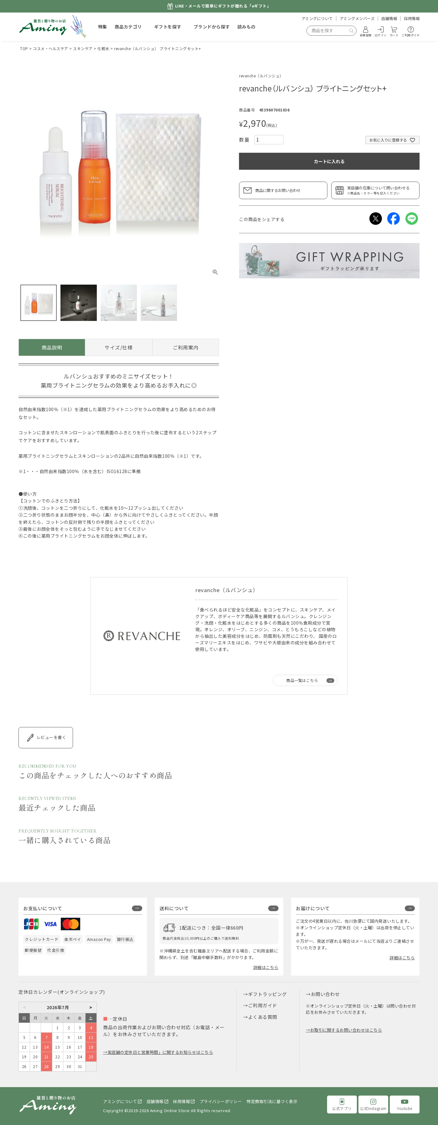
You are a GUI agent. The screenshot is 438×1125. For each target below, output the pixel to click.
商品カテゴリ (128, 26)
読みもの (246, 26)
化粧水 (103, 48)
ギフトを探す (167, 26)
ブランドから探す (212, 26)
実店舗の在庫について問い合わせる (381, 190)
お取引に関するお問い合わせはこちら (346, 1030)
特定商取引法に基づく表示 (272, 1101)
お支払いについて (42, 908)
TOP (24, 48)
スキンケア (83, 48)
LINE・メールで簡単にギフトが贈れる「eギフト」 (223, 6)
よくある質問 (262, 1017)
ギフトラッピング (267, 994)
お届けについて (313, 908)
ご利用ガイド (262, 1005)
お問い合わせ (325, 994)
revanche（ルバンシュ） (261, 75)
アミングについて (317, 18)
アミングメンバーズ (357, 18)
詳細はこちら (266, 967)
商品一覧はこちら (302, 680)
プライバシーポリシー (221, 1101)
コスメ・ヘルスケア (50, 48)
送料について (174, 908)
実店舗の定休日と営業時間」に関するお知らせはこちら (160, 1052)
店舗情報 (389, 18)
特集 (102, 26)
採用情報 (412, 18)
